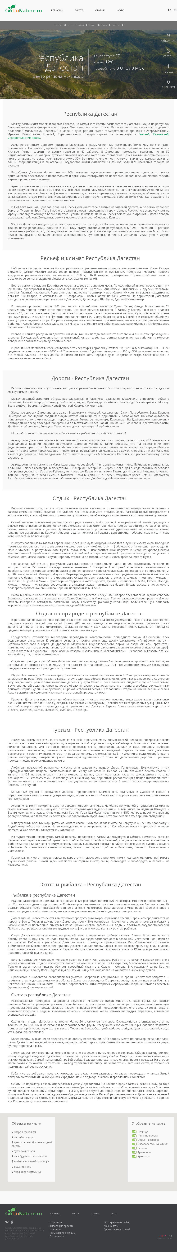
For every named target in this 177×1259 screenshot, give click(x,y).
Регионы (57, 11)
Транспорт (144, 1156)
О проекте (55, 1222)
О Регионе (54, 25)
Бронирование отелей (117, 1229)
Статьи (100, 11)
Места (79, 11)
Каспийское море (23, 1137)
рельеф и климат (74, 25)
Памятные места (148, 1135)
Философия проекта (61, 1225)
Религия (142, 1148)
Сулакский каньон (23, 1151)
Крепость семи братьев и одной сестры (32, 1144)
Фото (120, 11)
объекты (119, 25)
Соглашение (56, 1236)
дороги (93, 25)
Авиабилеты (111, 1225)
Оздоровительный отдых (152, 1144)
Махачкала (72, 76)
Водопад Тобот (22, 1166)
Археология (145, 1152)
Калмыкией (161, 134)
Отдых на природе (148, 1139)
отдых (106, 25)
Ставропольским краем (24, 138)
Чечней (144, 134)
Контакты (55, 1229)
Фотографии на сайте (117, 1222)
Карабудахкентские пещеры (29, 1156)
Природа (143, 1131)
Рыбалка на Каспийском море (30, 1161)
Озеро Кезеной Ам (24, 1132)
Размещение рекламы (62, 1232)
